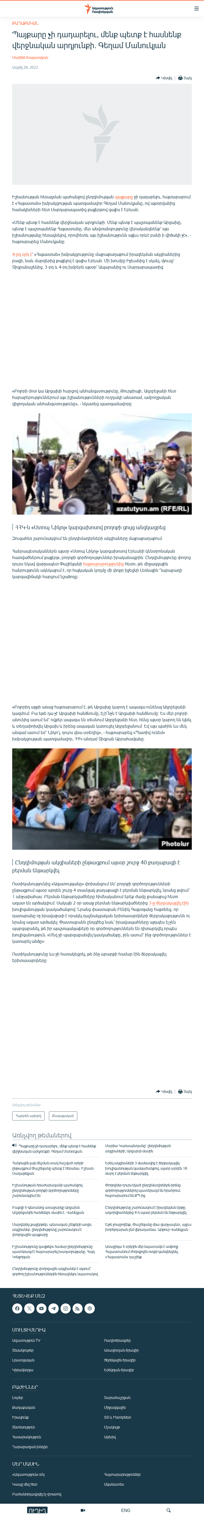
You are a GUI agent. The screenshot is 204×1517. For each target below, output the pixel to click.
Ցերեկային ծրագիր (119, 1360)
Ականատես (114, 1484)
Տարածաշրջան (117, 1397)
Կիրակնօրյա (22, 1370)
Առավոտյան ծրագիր (121, 1350)
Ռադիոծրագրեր (117, 1340)
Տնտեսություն (23, 1427)
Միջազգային (115, 1407)
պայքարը (124, 196)
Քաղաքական (25, 23)
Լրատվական (23, 1360)
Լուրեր (17, 1397)
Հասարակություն (26, 1437)
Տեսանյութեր (22, 1350)
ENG (125, 1510)
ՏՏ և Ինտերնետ (117, 1417)
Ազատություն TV (26, 1340)
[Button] (164, 78)
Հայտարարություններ (122, 1474)
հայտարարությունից (103, 563)
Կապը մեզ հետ (24, 1484)
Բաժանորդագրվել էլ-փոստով (36, 1494)
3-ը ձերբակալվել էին (169, 902)
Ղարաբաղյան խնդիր (30, 1446)
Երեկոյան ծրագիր (119, 1370)
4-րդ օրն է (22, 254)
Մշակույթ (112, 1427)
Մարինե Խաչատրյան (30, 57)
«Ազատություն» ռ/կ (28, 1474)
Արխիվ (110, 1437)
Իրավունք (20, 1417)
